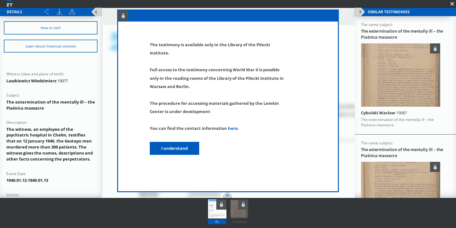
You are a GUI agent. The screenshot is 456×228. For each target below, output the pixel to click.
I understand (174, 148)
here (233, 128)
